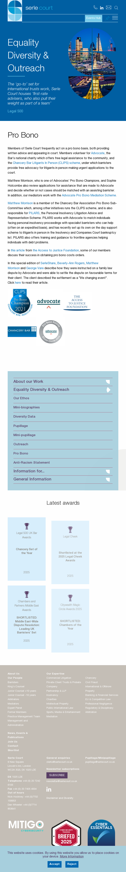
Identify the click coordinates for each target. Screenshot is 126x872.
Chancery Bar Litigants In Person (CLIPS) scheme (46, 163)
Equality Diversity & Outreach (61, 390)
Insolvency (52, 695)
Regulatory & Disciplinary (99, 708)
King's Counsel (16, 687)
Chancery (90, 678)
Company (51, 687)
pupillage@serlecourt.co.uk (100, 762)
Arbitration (91, 712)
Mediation (52, 717)
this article (18, 250)
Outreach (20, 444)
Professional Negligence (98, 704)
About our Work (61, 382)
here (18, 283)
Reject (72, 864)
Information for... (61, 472)
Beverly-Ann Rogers (71, 263)
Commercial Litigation (58, 678)
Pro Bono (20, 453)
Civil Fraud (91, 682)
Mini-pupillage (24, 435)
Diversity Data (24, 417)
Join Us (12, 742)
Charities (51, 699)
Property (90, 691)
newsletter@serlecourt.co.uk (61, 781)
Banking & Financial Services (101, 695)
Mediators (13, 704)
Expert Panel (15, 708)
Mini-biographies (26, 407)
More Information (72, 856)
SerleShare (48, 263)
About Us (13, 674)
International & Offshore (98, 687)
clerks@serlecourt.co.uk (59, 762)
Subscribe (57, 775)
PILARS (34, 213)
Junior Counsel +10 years (22, 691)
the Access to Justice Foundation (56, 250)
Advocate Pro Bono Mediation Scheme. (89, 195)
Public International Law (59, 708)
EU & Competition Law (98, 699)
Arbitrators (13, 699)
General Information (61, 480)
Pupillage (20, 426)
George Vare (35, 268)
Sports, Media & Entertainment (63, 712)
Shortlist (13, 750)
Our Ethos (21, 398)
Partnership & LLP (56, 691)
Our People (15, 678)
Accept (54, 864)
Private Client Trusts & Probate (63, 682)
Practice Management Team (24, 717)
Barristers (13, 682)
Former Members (17, 712)
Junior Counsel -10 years (22, 695)
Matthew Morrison (20, 203)
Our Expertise (55, 674)
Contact (13, 746)
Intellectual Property (57, 704)
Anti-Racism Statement (31, 463)
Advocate (98, 153)
